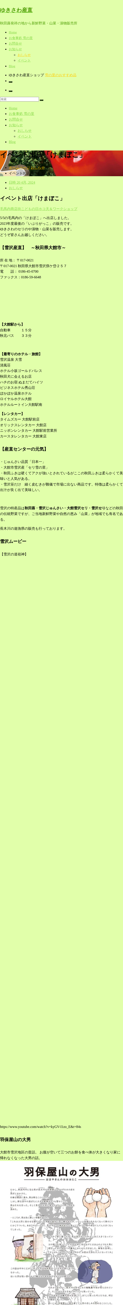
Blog (12, 66)
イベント (24, 60)
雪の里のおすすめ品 (60, 75)
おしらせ (24, 55)
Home (13, 32)
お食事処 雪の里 (21, 38)
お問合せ (15, 43)
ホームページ (19, 167)
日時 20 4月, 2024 (22, 182)
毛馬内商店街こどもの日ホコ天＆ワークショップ (38, 209)
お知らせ (15, 49)
